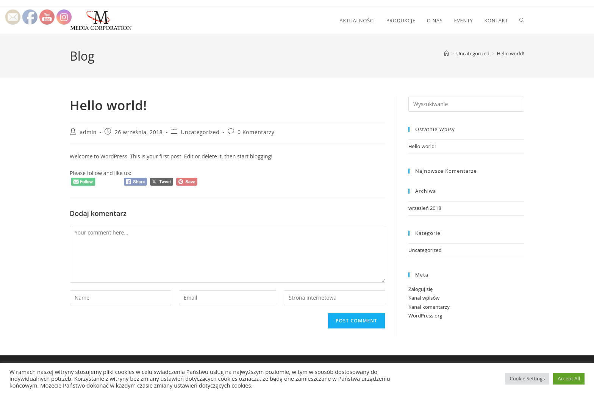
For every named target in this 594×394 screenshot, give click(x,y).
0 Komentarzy (256, 132)
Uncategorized (200, 132)
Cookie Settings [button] (527, 378)
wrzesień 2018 (424, 208)
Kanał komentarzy (429, 306)
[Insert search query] (466, 104)
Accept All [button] (569, 378)
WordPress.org (425, 315)
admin (88, 132)
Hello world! (510, 53)
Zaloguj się (420, 289)
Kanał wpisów (423, 297)
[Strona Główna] (446, 53)
